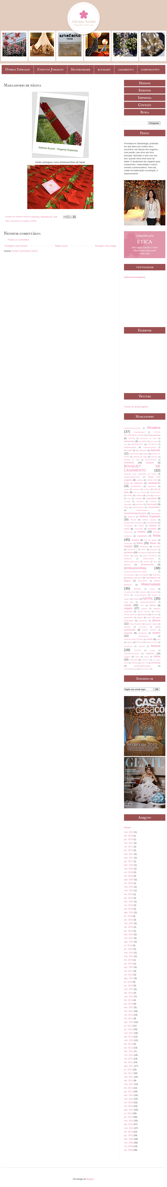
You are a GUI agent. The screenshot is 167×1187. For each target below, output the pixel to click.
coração (138, 498)
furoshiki (156, 546)
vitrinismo (145, 660)
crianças (153, 501)
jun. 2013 (128, 985)
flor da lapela (150, 540)
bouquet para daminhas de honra (140, 474)
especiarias (128, 532)
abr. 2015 (128, 927)
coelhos (139, 495)
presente (128, 633)
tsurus (155, 646)
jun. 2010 (128, 1117)
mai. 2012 (128, 1033)
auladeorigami (130, 447)
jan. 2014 (128, 963)
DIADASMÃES (154, 507)
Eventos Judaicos (50, 69)
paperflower (143, 621)
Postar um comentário (18, 239)
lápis (155, 562)
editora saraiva (149, 520)
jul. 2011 (128, 1069)
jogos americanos (150, 556)
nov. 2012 (128, 1011)
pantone (154, 614)
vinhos (146, 657)
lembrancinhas (135, 568)
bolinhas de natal (132, 460)
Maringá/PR (142, 581)
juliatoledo (128, 559)
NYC (142, 605)
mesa (152, 589)
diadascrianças (138, 507)
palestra (144, 614)
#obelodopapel (139, 432)
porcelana (143, 627)
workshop (155, 662)
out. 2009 (128, 1146)
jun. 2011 (128, 1073)
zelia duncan (145, 669)
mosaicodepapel (140, 595)
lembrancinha (147, 564)
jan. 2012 (128, 1047)
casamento (126, 69)
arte (125, 444)
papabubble (128, 617)
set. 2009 (128, 1150)
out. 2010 (128, 1102)
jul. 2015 (128, 916)
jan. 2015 (128, 931)
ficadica (135, 540)
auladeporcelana (149, 447)
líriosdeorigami (129, 575)
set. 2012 (128, 1018)
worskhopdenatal (130, 669)
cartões (140, 480)
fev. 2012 (128, 1044)
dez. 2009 (128, 1139)
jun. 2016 (128, 883)
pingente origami (151, 624)
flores (140, 543)
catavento (152, 486)
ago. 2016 (129, 879)
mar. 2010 (129, 1128)
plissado (127, 627)
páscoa (156, 620)
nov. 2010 (128, 1099)
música (136, 599)
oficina (153, 605)
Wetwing (134, 663)
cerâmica (136, 489)
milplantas (143, 592)
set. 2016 (128, 876)
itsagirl (136, 556)
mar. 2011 (129, 1084)
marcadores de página (19, 221)
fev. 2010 (128, 1131)
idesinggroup (143, 552)
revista (149, 639)
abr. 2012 (128, 1036)
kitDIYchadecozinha (131, 562)
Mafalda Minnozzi (134, 578)
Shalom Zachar (152, 642)
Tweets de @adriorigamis (136, 406)
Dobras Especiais (17, 69)
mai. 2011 (128, 1077)
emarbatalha (151, 523)
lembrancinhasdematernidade (135, 572)
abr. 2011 (128, 1080)
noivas (127, 605)
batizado (104, 69)
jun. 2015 (128, 919)
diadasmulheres (142, 510)
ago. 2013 (129, 978)
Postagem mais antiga (105, 246)
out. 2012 (128, 1015)
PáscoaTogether (135, 624)
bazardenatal (134, 454)
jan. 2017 (128, 861)
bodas (145, 454)
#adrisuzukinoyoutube (132, 428)
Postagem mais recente (16, 246)
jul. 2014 (128, 945)
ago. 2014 (129, 941)
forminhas (144, 546)
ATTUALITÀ (152, 444)
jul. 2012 (128, 1025)
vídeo (137, 657)
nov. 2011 (128, 1055)
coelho (129, 495)
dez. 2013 (128, 967)
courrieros (140, 501)
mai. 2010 (128, 1120)
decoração (152, 504)
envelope (152, 529)
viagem (127, 657)
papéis (140, 617)
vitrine (156, 656)
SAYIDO (139, 642)
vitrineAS (134, 660)
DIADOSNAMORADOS (135, 513)
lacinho (146, 562)
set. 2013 (128, 974)
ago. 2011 (129, 1066)
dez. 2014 (128, 934)
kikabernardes (148, 559)
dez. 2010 (128, 1095)
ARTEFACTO (137, 444)
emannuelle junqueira (133, 523)
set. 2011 (128, 1062)
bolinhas (154, 457)
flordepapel (128, 543)
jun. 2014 (128, 949)
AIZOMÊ (131, 438)
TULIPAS (137, 650)
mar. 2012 (129, 1040)
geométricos (132, 550)
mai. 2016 (128, 887)
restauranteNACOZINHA (133, 639)
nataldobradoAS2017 (148, 602)
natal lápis (128, 602)
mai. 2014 (128, 952)
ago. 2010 (129, 1109)
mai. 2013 (128, 989)
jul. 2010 (128, 1113)
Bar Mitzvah (141, 450)
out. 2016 (128, 872)
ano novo (154, 441)
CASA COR (152, 480)
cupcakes (128, 504)
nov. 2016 (128, 868)
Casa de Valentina (133, 483)
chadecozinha (155, 492)
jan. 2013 (128, 1003)
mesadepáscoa (130, 592)
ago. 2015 (129, 912)
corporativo (150, 69)
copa (129, 498)
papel (149, 617)
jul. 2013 (128, 982)
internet (154, 552)
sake (158, 639)
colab (148, 495)
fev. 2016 (128, 894)
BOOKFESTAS (151, 460)
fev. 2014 (128, 960)
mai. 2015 (128, 923)
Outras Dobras (144, 612)
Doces (133, 520)
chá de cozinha (139, 492)
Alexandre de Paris (148, 438)
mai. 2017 (128, 854)
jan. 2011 (128, 1091)
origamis (144, 609)
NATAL (34, 221)
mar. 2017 (129, 857)
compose (156, 495)
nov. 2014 (128, 938)
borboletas (129, 462)
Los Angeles (143, 575)
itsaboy (126, 556)
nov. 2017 (128, 843)
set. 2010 (128, 1106)
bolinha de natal (140, 457)
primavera (142, 633)
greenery (153, 550)
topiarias (141, 646)
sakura (129, 642)
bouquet (150, 462)
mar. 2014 (129, 956)
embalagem (128, 526)
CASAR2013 (136, 486)
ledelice (127, 564)
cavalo (126, 489)
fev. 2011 (128, 1088)
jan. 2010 (128, 1135)
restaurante (143, 636)
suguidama (128, 646)
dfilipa (126, 507)
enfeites (141, 526)
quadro (156, 632)
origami (128, 608)
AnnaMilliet (143, 441)
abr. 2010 (128, 1124)
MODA (126, 595)
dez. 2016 (128, 865)
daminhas (140, 504)
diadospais (155, 513)
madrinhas (156, 575)
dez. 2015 (128, 901)
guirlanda (128, 552)
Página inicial (61, 246)
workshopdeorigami (142, 666)
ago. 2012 (129, 1022)
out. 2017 (128, 846)
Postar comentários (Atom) (25, 251)
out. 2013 (128, 971)
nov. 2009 (128, 1142)
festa (156, 535)
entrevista (138, 529)
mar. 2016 (129, 890)
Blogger (90, 1179)
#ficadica (153, 427)
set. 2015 (128, 909)
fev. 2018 (128, 835)
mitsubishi (154, 592)
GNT (143, 549)
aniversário (129, 441)
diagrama (131, 517)
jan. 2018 (128, 839)
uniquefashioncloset (131, 654)
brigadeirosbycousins (132, 477)
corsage (127, 501)
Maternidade (80, 69)
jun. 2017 (128, 850)
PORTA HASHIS (149, 630)
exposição (142, 536)
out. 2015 (128, 905)
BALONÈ (128, 450)
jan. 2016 (128, 898)
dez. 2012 (128, 1007)
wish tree (144, 663)
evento (142, 531)
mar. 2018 (129, 832)
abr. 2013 (128, 993)
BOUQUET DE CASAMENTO (142, 468)
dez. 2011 (128, 1051)
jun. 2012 (128, 1029)
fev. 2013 (128, 1000)
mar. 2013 (129, 996)
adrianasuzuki (153, 435)
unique (152, 650)
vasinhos (150, 653)
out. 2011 (128, 1058)
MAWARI (137, 589)
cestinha (147, 489)
